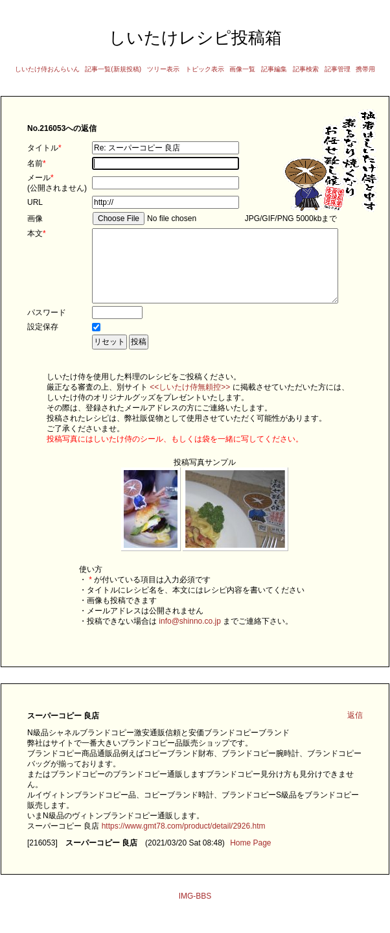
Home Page (250, 858)
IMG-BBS (195, 911)
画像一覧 (242, 69)
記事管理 (337, 69)
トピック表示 (204, 69)
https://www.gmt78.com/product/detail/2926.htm (184, 841)
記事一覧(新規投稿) (113, 69)
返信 (355, 730)
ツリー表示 (163, 69)
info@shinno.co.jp (190, 636)
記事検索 (306, 69)
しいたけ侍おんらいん (47, 69)
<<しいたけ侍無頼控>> (190, 402)
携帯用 (365, 69)
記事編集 (274, 69)
